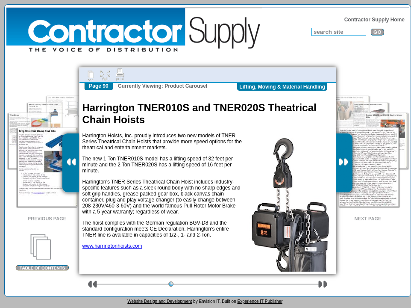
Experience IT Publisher (259, 301)
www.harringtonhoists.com (112, 246)
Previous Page (47, 218)
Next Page (368, 218)
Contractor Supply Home (374, 20)
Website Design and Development (159, 301)
